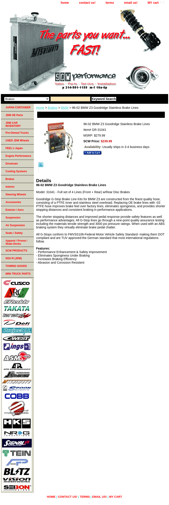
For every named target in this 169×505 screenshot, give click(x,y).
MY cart (153, 2)
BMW (64, 107)
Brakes (52, 107)
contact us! (87, 2)
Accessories (13, 202)
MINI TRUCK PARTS (18, 273)
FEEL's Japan (14, 148)
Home (40, 107)
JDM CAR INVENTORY (13, 124)
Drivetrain (12, 163)
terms (110, 2)
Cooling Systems (16, 171)
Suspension (13, 217)
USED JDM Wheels (17, 140)
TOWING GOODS (16, 266)
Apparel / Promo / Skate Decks (16, 242)
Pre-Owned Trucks (17, 132)
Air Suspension (15, 225)
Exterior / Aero (15, 209)
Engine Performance (18, 155)
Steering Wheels (16, 194)
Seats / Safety (14, 233)
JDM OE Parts (14, 115)
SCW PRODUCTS (16, 250)
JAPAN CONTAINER (18, 107)
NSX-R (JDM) (14, 258)
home (65, 2)
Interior (10, 186)
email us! (131, 2)
